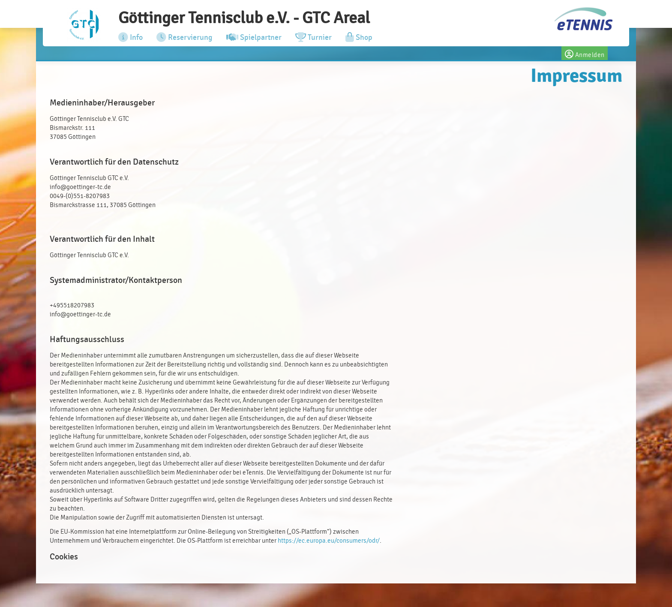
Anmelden (584, 53)
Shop (358, 37)
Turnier (313, 37)
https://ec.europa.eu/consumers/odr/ (329, 540)
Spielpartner (254, 37)
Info (130, 37)
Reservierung (184, 37)
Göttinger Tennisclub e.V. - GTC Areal (244, 18)
